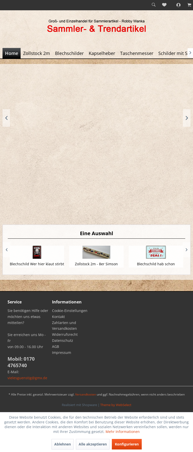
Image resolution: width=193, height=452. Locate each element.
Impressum (61, 352)
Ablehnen (62, 444)
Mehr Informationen (123, 431)
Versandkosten (85, 394)
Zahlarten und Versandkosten (64, 325)
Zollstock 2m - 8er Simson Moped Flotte (96, 266)
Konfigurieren (127, 444)
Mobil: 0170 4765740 (21, 362)
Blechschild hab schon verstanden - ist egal (156, 266)
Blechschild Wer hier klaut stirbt (37, 264)
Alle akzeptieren (93, 444)
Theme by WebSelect (115, 405)
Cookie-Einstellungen (69, 310)
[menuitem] (154, 5)
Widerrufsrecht (65, 334)
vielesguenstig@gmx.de (27, 377)
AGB (55, 346)
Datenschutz (62, 340)
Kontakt (58, 316)
